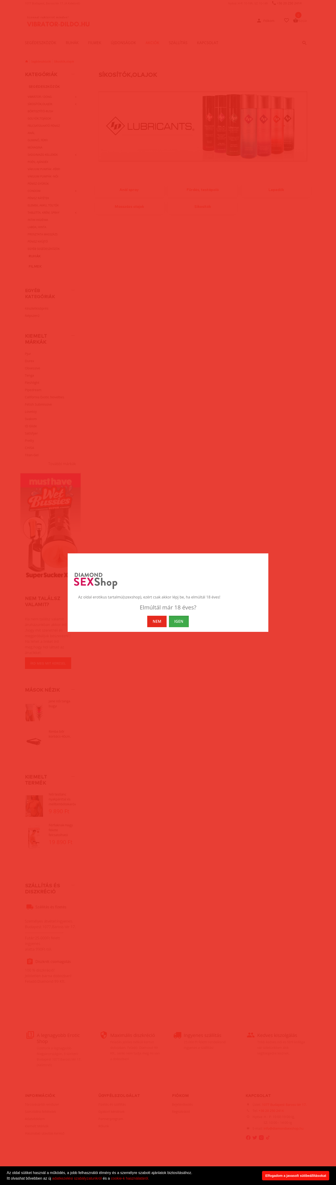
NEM (157, 621)
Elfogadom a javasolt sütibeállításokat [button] (295, 1176)
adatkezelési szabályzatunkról (77, 1178)
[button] (150, 1179)
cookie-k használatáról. (130, 1178)
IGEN (178, 621)
